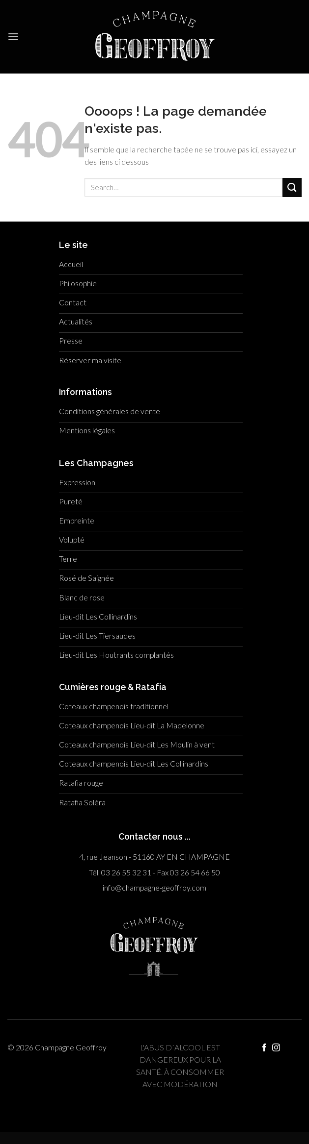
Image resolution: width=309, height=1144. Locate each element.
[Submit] (292, 187)
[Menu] (13, 37)
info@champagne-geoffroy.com (154, 887)
